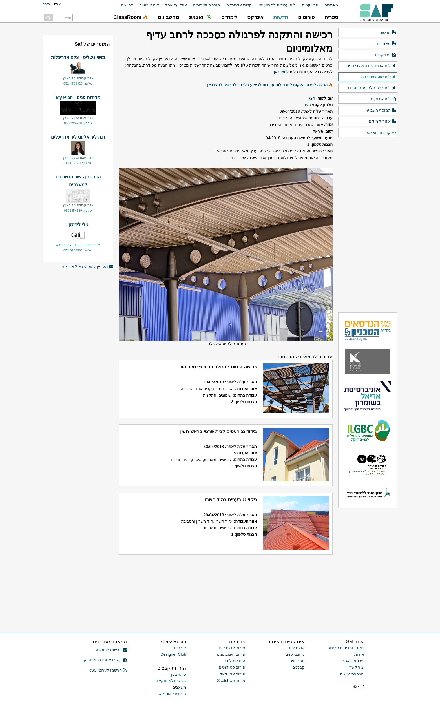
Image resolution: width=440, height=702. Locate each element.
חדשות (387, 33)
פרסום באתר (353, 661)
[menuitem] (328, 5)
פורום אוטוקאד (233, 674)
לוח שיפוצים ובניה (378, 77)
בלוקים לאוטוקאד (171, 681)
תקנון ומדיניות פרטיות (345, 648)
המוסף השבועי (381, 110)
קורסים (180, 648)
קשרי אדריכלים (239, 5)
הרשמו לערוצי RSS (107, 670)
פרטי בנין (178, 674)
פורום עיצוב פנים (231, 654)
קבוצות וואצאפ (380, 133)
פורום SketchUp (231, 680)
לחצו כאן (281, 72)
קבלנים (298, 667)
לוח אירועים (149, 5)
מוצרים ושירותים (206, 5)
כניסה (46, 4)
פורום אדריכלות (232, 648)
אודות (359, 654)
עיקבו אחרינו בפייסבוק (105, 660)
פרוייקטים (310, 5)
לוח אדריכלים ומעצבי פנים (371, 66)
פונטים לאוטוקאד (171, 694)
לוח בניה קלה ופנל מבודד (371, 88)
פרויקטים (385, 55)
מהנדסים (297, 661)
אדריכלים (297, 648)
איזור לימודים (382, 121)
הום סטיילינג (235, 661)
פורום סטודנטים (232, 667)
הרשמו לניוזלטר (111, 650)
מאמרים (331, 5)
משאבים (179, 687)
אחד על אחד (176, 5)
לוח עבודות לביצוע (280, 5)
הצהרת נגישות (352, 674)
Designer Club (173, 654)
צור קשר (356, 667)
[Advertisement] (78, 358)
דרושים (127, 5)
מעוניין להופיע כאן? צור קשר (86, 266)
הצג (312, 98)
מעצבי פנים (295, 654)
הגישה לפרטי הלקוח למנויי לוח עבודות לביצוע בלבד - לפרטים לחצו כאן (267, 85)
